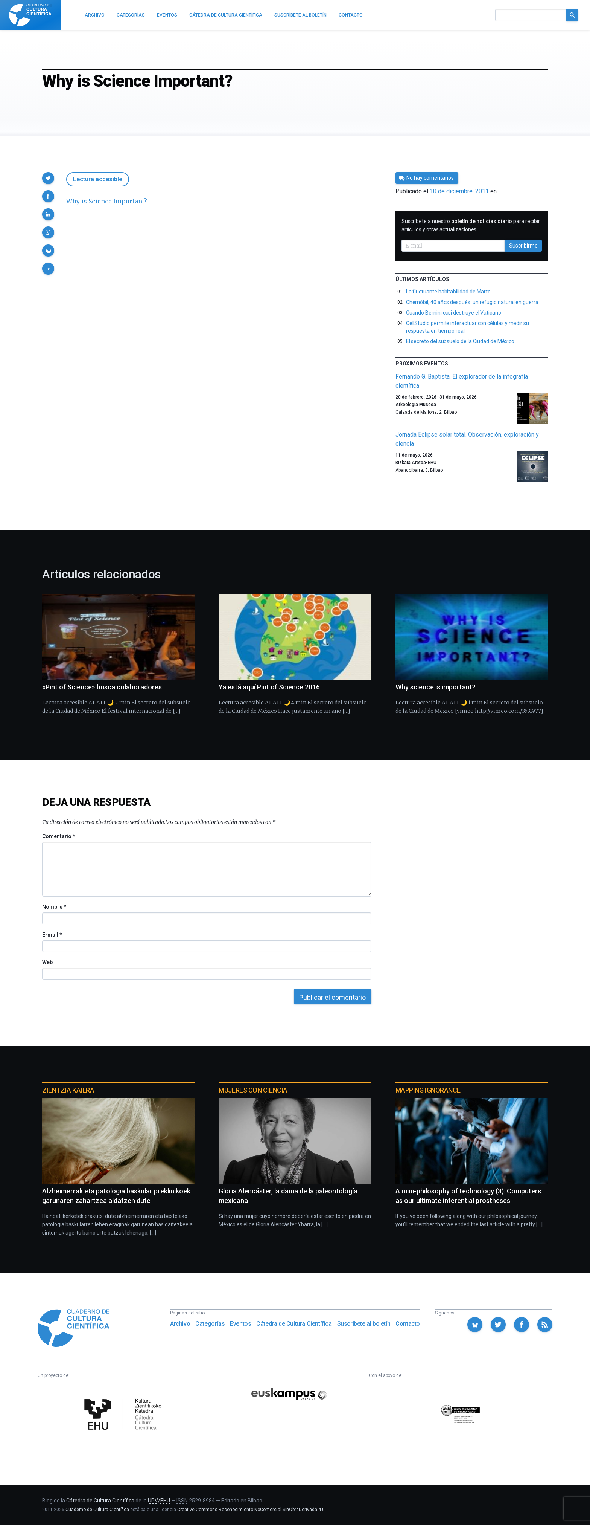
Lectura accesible (97, 179)
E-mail (51, 935)
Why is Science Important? (106, 201)
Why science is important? (435, 687)
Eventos (240, 1323)
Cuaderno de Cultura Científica (97, 1509)
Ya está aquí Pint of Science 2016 (269, 687)
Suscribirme (523, 246)
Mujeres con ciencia (253, 1090)
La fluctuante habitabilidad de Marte (448, 292)
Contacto (407, 1323)
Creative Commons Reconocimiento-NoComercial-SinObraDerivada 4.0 (251, 1509)
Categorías (210, 1323)
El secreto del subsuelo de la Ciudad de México (460, 341)
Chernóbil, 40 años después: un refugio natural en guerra (472, 302)
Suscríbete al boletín (364, 1323)
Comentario (58, 836)
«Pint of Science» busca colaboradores (102, 687)
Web (47, 962)
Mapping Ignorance (428, 1090)
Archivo (180, 1323)
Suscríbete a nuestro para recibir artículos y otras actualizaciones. (470, 225)
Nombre (53, 907)
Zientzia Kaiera (68, 1090)
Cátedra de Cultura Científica (293, 1323)
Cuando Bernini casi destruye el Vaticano (453, 313)
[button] (48, 178)
